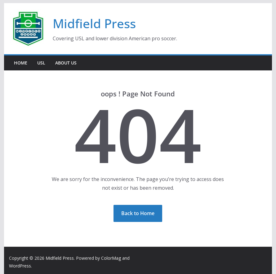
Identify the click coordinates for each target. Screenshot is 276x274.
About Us (66, 63)
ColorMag (111, 258)
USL (41, 63)
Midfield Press (94, 23)
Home (20, 63)
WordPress (20, 266)
